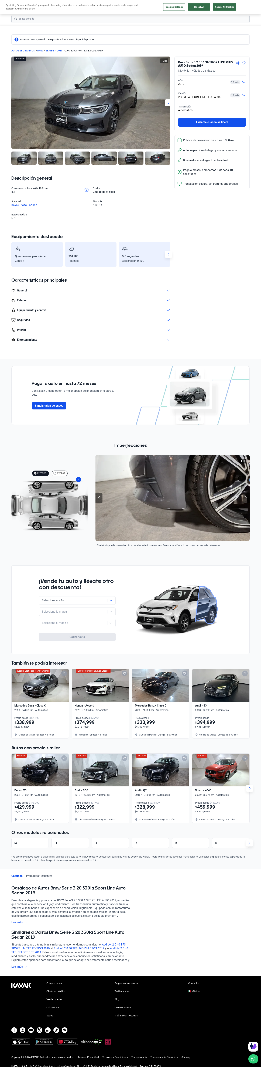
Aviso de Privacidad (88, 1050)
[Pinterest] (64, 1023)
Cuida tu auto (156, 7)
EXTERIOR (40, 473)
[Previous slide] (98, 498)
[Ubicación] (210, 7)
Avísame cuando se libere (212, 122)
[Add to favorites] (64, 667)
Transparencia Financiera (164, 1050)
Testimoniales (122, 984)
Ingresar (242, 7)
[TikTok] (56, 1023)
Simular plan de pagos (49, 405)
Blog (117, 992)
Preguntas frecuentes (39, 869)
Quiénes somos (123, 1000)
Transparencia (139, 1050)
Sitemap (185, 1050)
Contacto (193, 976)
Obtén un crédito (84, 7)
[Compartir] (238, 63)
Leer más (19, 915)
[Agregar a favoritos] (244, 63)
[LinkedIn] (48, 1023)
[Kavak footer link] (21, 993)
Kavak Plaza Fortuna (24, 205)
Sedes (49, 1008)
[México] (194, 7)
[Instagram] (22, 1023)
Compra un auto (110, 7)
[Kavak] (21, 7)
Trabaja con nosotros (126, 1008)
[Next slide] (168, 102)
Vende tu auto (133, 7)
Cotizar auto (77, 626)
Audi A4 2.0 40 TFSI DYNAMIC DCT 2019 (79, 941)
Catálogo (17, 869)
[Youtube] (31, 1023)
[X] (39, 1023)
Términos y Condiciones (115, 1050)
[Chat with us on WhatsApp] (253, 1058)
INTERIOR (59, 473)
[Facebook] (14, 1023)
